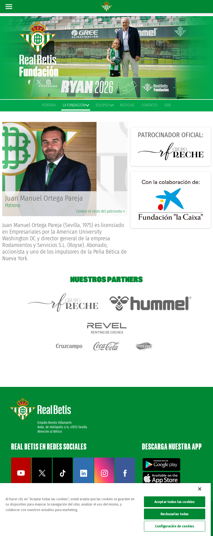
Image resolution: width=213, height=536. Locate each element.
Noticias (127, 105)
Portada (49, 105)
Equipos (104, 105)
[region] (105, 509)
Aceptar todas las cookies (174, 502)
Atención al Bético (49, 431)
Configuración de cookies (174, 526)
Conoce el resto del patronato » (100, 211)
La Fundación (76, 105)
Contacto (149, 105)
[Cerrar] (199, 489)
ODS (167, 105)
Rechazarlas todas (175, 514)
